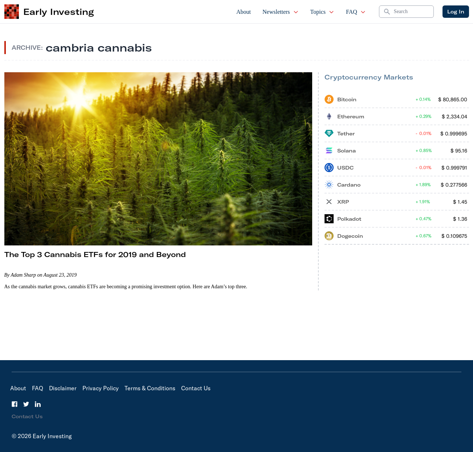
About (243, 12)
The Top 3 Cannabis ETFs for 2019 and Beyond (95, 254)
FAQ (356, 12)
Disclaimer (63, 388)
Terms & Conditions (150, 388)
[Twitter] (26, 404)
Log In (455, 11)
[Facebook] (14, 404)
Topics (322, 12)
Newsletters (280, 12)
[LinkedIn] (38, 404)
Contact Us (196, 388)
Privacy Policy (100, 388)
